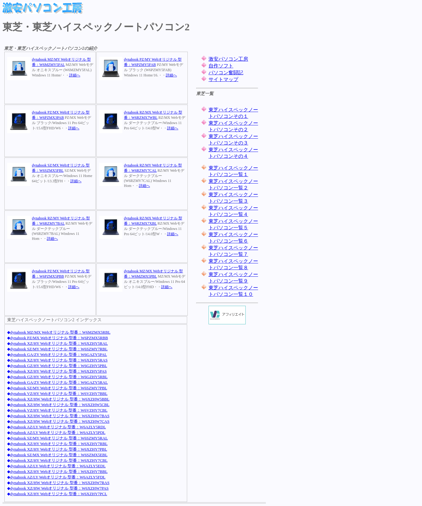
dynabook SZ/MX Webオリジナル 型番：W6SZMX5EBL (59, 454)
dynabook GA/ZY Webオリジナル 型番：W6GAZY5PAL (58, 354)
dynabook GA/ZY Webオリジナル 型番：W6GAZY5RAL (59, 382)
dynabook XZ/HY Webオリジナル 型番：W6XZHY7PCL (58, 493)
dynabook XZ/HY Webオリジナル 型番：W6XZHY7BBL (59, 471)
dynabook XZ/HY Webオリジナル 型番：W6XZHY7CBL (59, 460)
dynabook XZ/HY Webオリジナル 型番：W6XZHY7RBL (59, 443)
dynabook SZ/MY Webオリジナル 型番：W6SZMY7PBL (58, 388)
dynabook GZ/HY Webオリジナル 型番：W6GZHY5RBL (59, 376)
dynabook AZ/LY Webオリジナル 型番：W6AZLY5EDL (58, 466)
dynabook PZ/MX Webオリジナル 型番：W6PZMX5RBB (59, 337)
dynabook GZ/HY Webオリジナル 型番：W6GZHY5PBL (58, 365)
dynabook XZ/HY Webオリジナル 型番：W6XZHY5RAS (59, 360)
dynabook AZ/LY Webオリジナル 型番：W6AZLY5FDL (57, 477)
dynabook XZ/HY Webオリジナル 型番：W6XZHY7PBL (58, 449)
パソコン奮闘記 (226, 72)
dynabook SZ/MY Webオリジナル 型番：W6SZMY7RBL (59, 349)
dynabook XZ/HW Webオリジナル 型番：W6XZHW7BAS (59, 415)
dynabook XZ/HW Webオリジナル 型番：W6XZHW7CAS (59, 421)
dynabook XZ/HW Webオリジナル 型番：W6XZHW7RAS (59, 482)
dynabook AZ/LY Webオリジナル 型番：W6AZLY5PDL (57, 432)
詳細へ (74, 75)
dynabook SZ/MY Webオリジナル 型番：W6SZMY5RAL (59, 438)
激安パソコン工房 (228, 59)
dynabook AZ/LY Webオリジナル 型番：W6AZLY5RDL (58, 427)
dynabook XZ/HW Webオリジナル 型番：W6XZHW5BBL (59, 399)
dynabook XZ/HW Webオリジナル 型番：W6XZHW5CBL (59, 404)
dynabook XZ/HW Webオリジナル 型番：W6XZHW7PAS (59, 488)
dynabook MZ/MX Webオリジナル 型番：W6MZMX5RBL (60, 332)
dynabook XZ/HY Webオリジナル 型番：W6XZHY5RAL (59, 343)
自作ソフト (221, 65)
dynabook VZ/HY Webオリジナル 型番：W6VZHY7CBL (59, 410)
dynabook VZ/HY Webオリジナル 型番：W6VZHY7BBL (59, 393)
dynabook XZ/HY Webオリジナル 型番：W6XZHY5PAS (58, 371)
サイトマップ (223, 79)
